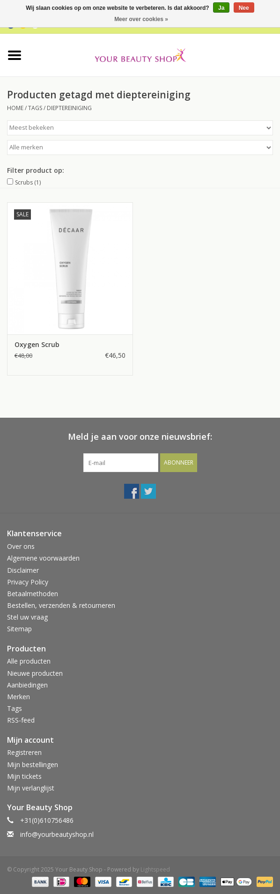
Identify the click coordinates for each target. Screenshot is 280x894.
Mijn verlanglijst (30, 787)
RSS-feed (21, 720)
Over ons (21, 546)
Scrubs (28, 182)
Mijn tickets (24, 776)
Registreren (24, 752)
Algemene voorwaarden (43, 558)
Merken (18, 696)
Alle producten (29, 661)
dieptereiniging (69, 108)
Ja (221, 8)
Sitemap (19, 628)
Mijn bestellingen (32, 764)
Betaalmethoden (32, 593)
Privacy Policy (27, 581)
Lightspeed (155, 869)
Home (15, 108)
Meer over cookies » (141, 19)
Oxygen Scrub (37, 344)
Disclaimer (23, 570)
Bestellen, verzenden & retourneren (61, 605)
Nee (244, 8)
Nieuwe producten (35, 673)
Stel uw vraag (27, 617)
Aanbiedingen (27, 684)
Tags (35, 108)
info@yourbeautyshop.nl (57, 834)
